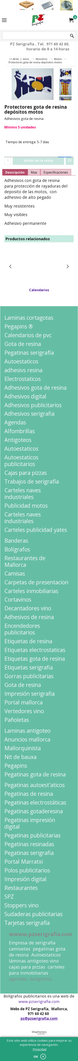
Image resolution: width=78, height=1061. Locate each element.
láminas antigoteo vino (34, 961)
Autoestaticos (46, 955)
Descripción (15, 172)
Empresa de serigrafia (32, 943)
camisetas (19, 949)
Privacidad (39, 1049)
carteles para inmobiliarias (36, 970)
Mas (34, 172)
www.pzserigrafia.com (39, 1001)
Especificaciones (55, 172)
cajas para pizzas (27, 967)
